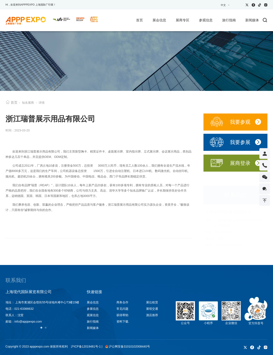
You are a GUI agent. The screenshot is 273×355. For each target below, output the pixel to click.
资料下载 (122, 321)
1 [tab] (41, 327)
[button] (234, 246)
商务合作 (122, 302)
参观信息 (206, 20)
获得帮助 (122, 315)
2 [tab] (46, 327)
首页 (139, 20)
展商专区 (182, 20)
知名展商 (28, 103)
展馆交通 (152, 308)
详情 (42, 103)
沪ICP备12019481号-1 (86, 346)
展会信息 (159, 20)
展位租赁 (152, 302)
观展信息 (93, 315)
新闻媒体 (252, 20)
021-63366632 (224, 228)
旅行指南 (229, 20)
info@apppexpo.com (228, 240)
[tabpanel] (44, 306)
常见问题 (122, 308)
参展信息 (93, 308)
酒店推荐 (152, 315)
